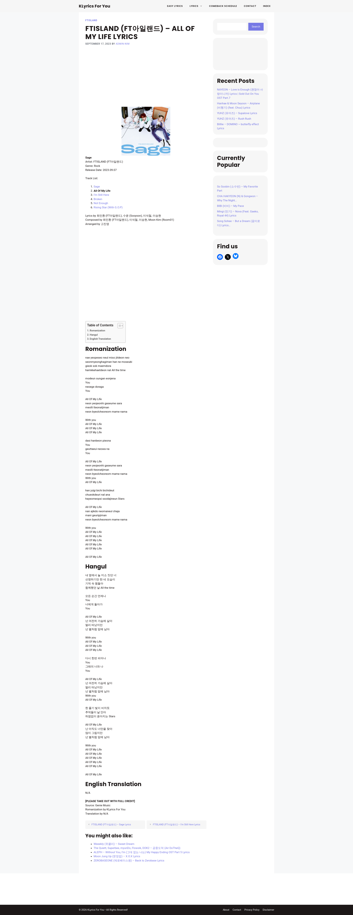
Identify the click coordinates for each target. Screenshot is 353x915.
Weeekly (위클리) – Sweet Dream (114, 844)
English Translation (100, 338)
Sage (97, 186)
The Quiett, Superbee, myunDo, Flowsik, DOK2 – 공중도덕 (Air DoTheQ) (137, 848)
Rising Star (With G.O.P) (108, 207)
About (226, 909)
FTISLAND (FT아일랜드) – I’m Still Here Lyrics (176, 824)
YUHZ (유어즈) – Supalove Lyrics (237, 113)
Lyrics (197, 6)
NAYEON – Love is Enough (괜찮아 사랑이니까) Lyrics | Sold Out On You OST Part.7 (240, 93)
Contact (250, 6)
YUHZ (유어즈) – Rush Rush (234, 118)
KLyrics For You (94, 6)
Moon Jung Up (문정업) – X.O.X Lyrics (117, 856)
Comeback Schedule (223, 6)
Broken (98, 199)
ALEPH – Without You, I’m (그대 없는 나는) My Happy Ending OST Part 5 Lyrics (142, 852)
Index (267, 6)
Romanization (97, 330)
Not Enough (101, 203)
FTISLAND (91, 20)
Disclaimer (268, 909)
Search (256, 26)
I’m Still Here (101, 194)
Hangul (94, 334)
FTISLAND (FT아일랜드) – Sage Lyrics (111, 824)
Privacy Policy (251, 909)
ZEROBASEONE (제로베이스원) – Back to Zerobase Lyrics (129, 860)
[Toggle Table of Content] (118, 325)
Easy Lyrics (175, 6)
